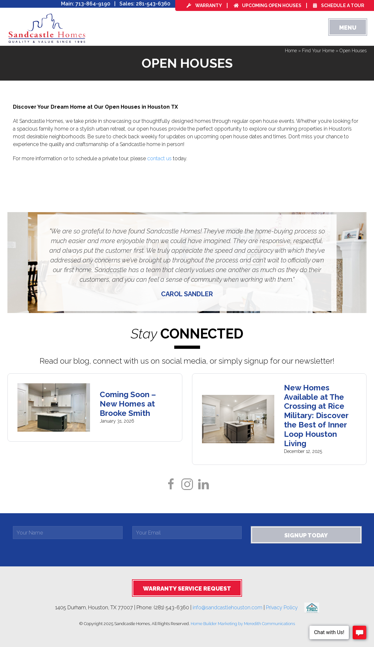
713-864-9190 (93, 4)
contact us (159, 158)
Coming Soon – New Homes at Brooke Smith (128, 404)
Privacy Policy (285, 607)
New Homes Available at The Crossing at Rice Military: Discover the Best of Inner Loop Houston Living (316, 415)
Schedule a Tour (338, 5)
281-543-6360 (153, 4)
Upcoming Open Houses (267, 5)
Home (291, 50)
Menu (347, 27)
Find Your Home (318, 50)
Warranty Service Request (187, 588)
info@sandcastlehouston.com (227, 607)
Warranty (204, 5)
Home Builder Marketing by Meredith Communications (243, 623)
